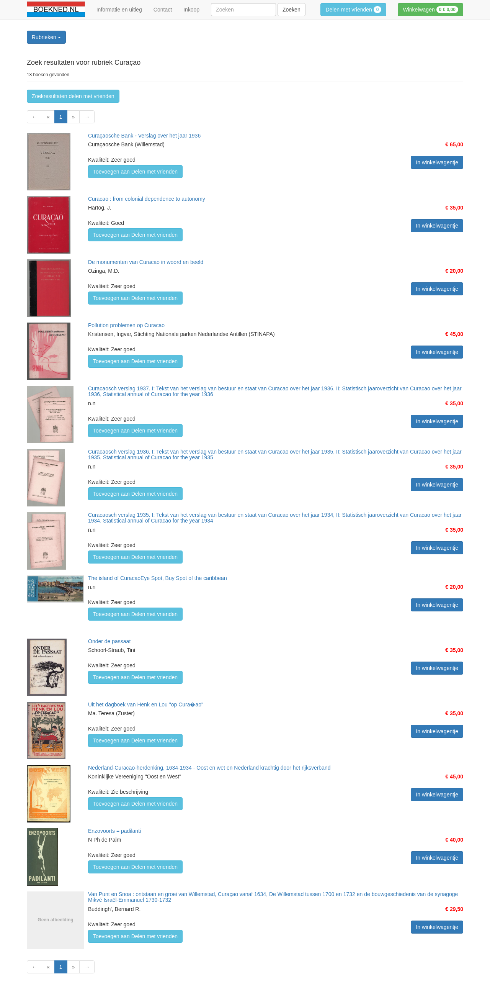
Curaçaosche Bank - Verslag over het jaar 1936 (144, 136)
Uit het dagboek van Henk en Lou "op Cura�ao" (145, 704)
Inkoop (191, 10)
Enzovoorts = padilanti (114, 831)
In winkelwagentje (437, 162)
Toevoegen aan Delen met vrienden (135, 172)
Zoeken (292, 10)
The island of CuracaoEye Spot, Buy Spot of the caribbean (157, 578)
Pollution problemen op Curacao (126, 325)
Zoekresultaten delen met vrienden (73, 96)
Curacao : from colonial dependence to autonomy (146, 199)
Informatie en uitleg (119, 10)
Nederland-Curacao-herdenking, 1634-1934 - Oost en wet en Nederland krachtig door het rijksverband (209, 768)
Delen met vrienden (353, 9)
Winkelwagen (430, 9)
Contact (163, 10)
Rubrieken (46, 37)
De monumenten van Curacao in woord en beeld (145, 262)
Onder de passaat (109, 641)
